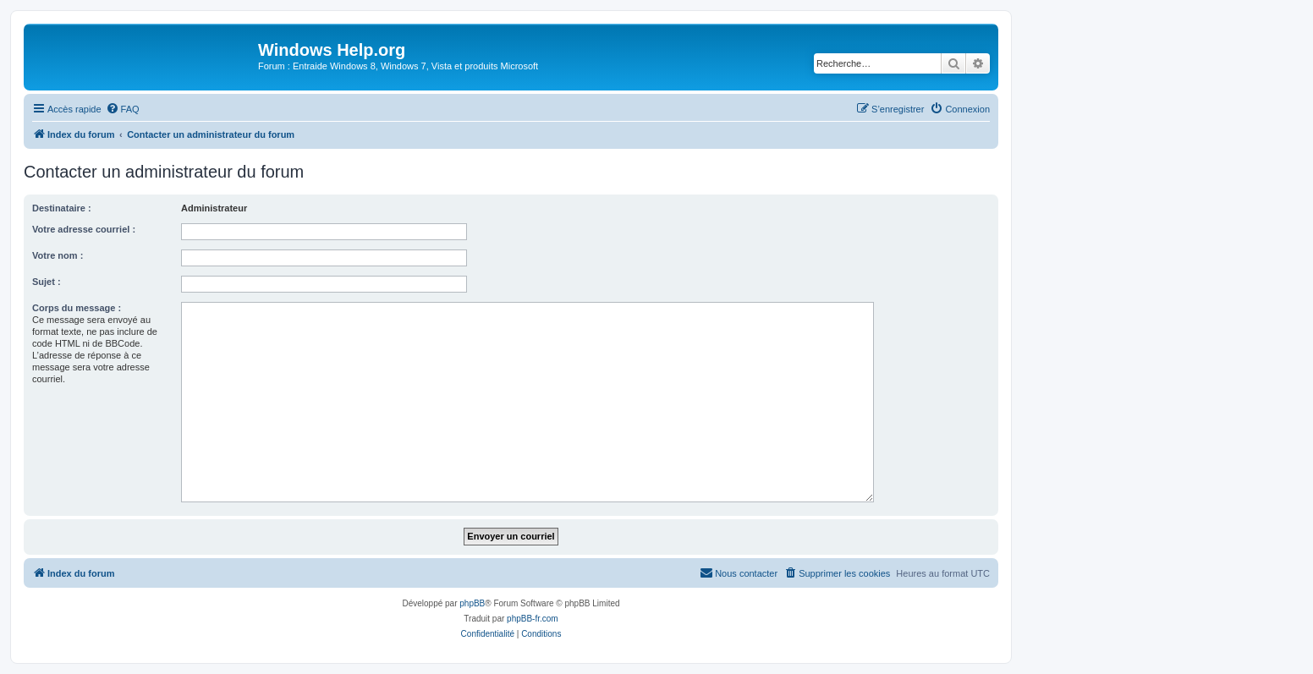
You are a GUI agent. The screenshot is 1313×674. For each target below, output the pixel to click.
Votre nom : (57, 255)
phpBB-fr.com (532, 618)
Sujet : (46, 282)
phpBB (472, 603)
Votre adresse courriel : (83, 229)
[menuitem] (123, 109)
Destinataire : (61, 208)
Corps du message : (76, 308)
